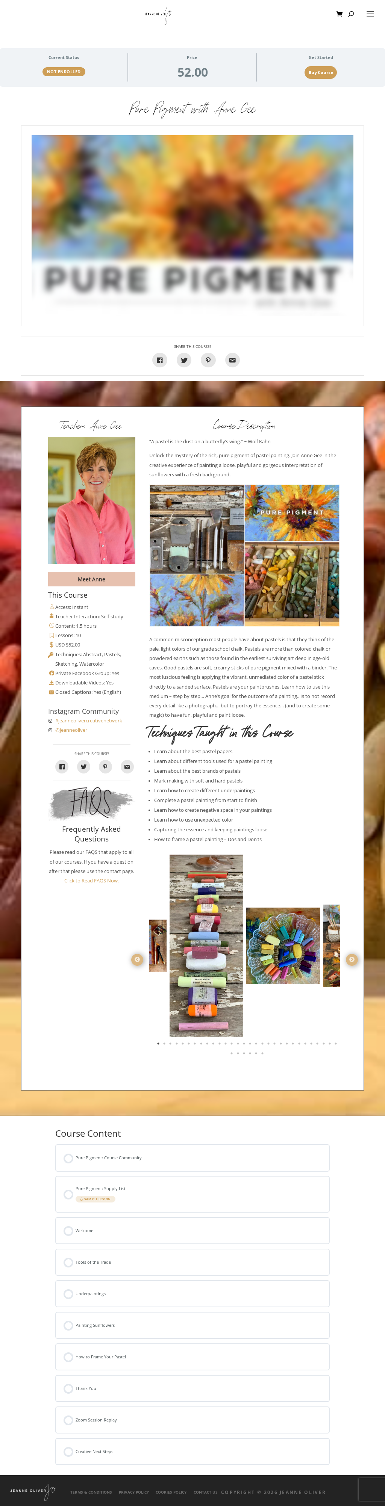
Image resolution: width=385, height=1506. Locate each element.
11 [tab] (220, 1045)
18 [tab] (263, 1045)
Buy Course (321, 72)
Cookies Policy (171, 1492)
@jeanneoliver (71, 730)
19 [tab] (269, 1045)
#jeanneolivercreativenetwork (88, 721)
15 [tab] (245, 1045)
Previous (137, 960)
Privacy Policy (134, 1492)
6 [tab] (189, 1045)
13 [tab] (232, 1045)
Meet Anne (91, 579)
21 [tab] (281, 1045)
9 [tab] (208, 1045)
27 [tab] (318, 1045)
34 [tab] (251, 1055)
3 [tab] (171, 1045)
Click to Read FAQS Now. (91, 881)
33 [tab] (245, 1055)
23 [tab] (294, 1045)
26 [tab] (312, 1045)
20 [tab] (275, 1045)
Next (352, 960)
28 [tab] (324, 1045)
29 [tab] (330, 1045)
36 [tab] (263, 1055)
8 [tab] (202, 1045)
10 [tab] (214, 1045)
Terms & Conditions (91, 1492)
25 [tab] (306, 1045)
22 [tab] (288, 1045)
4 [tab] (177, 1045)
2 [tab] (165, 1045)
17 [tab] (257, 1045)
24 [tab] (300, 1045)
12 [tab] (226, 1045)
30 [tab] (336, 1045)
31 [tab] (232, 1055)
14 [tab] (239, 1045)
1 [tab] (159, 1045)
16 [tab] (251, 1045)
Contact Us (206, 1492)
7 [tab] (195, 1045)
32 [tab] (239, 1055)
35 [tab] (257, 1055)
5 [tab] (183, 1045)
